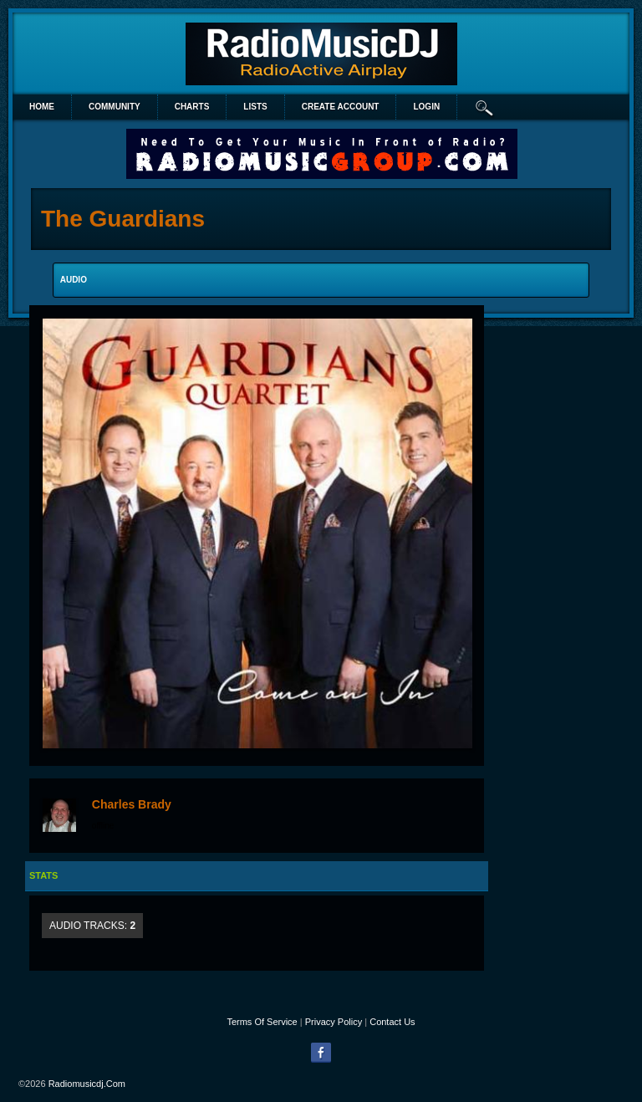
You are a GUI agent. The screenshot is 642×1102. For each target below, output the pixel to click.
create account (341, 106)
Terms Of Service (262, 1022)
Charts (192, 106)
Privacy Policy (333, 1022)
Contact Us (392, 1022)
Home (41, 106)
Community (114, 106)
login (426, 106)
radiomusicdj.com (86, 1084)
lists (255, 106)
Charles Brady (131, 804)
